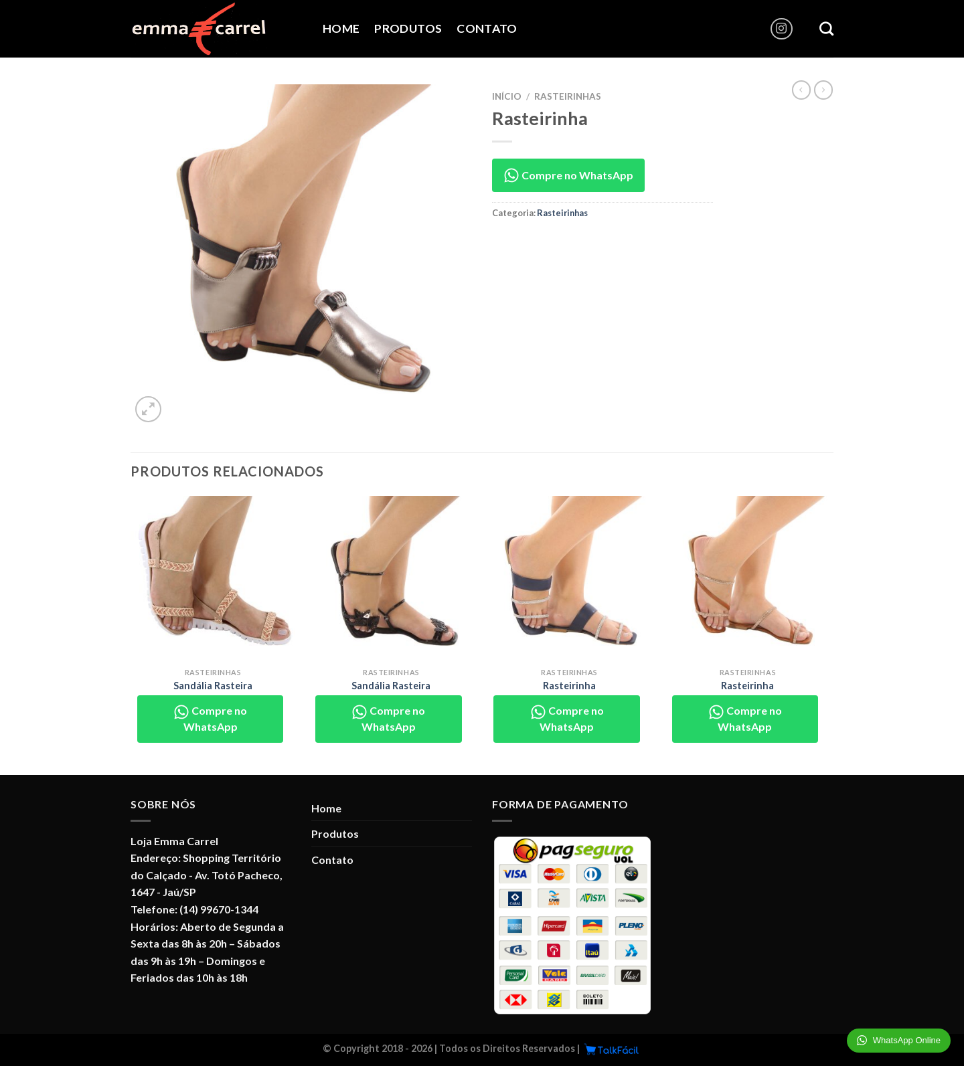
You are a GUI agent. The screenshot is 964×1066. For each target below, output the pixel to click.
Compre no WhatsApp (568, 175)
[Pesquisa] (826, 28)
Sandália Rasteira (212, 685)
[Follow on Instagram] (782, 29)
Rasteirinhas (567, 96)
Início (506, 96)
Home (341, 28)
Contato (487, 28)
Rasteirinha (569, 685)
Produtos (408, 28)
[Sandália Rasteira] (213, 578)
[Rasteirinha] (569, 578)
